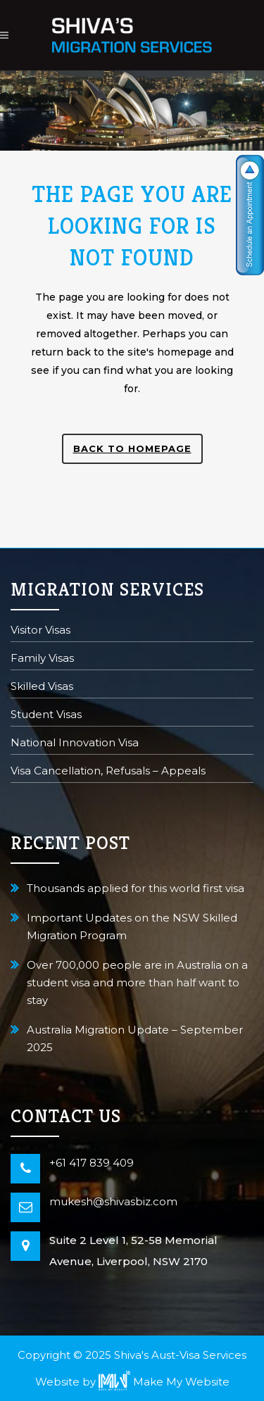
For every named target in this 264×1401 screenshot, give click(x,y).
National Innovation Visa (75, 744)
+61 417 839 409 (91, 1162)
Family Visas (42, 659)
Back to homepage (132, 448)
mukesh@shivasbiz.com (113, 1201)
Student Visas (46, 715)
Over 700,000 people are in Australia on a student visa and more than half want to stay (137, 982)
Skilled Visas (42, 687)
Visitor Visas (40, 631)
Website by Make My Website (132, 1381)
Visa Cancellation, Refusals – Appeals (108, 772)
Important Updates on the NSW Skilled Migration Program (132, 926)
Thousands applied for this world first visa (135, 888)
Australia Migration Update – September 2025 (135, 1038)
